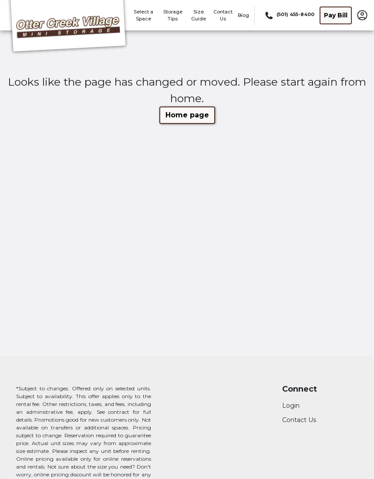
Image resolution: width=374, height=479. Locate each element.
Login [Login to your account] (291, 405)
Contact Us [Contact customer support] (299, 420)
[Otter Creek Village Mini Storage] (68, 27)
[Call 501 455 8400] (288, 15)
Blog (243, 15)
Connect (299, 389)
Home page (187, 115)
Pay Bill (335, 15)
